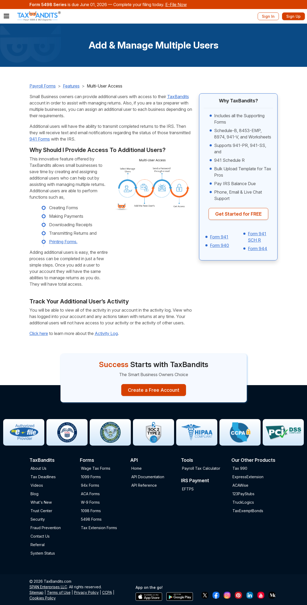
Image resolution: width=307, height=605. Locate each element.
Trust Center (41, 510)
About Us (38, 468)
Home (136, 468)
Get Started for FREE (238, 214)
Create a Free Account (153, 390)
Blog (34, 493)
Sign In (268, 16)
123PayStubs (243, 493)
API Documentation (147, 477)
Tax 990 (239, 468)
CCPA (107, 592)
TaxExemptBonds (247, 510)
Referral (38, 544)
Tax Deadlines (43, 477)
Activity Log (106, 333)
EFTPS (188, 489)
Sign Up (293, 16)
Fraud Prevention (46, 527)
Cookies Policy (42, 598)
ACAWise (240, 485)
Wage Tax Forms (95, 468)
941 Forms (39, 139)
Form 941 (219, 237)
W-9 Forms (90, 502)
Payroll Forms (42, 86)
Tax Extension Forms (99, 527)
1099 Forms (91, 477)
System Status (43, 553)
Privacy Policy (86, 592)
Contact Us (40, 536)
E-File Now (176, 4)
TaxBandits (178, 96)
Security (38, 519)
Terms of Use (59, 592)
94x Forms (90, 485)
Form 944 (257, 248)
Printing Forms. (63, 241)
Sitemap (36, 592)
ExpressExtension (247, 477)
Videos (37, 485)
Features (71, 86)
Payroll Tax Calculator (201, 468)
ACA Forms (90, 493)
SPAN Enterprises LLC (48, 587)
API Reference (144, 485)
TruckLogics (243, 502)
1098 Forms (91, 510)
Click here (38, 333)
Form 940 (219, 245)
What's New (41, 502)
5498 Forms (91, 519)
